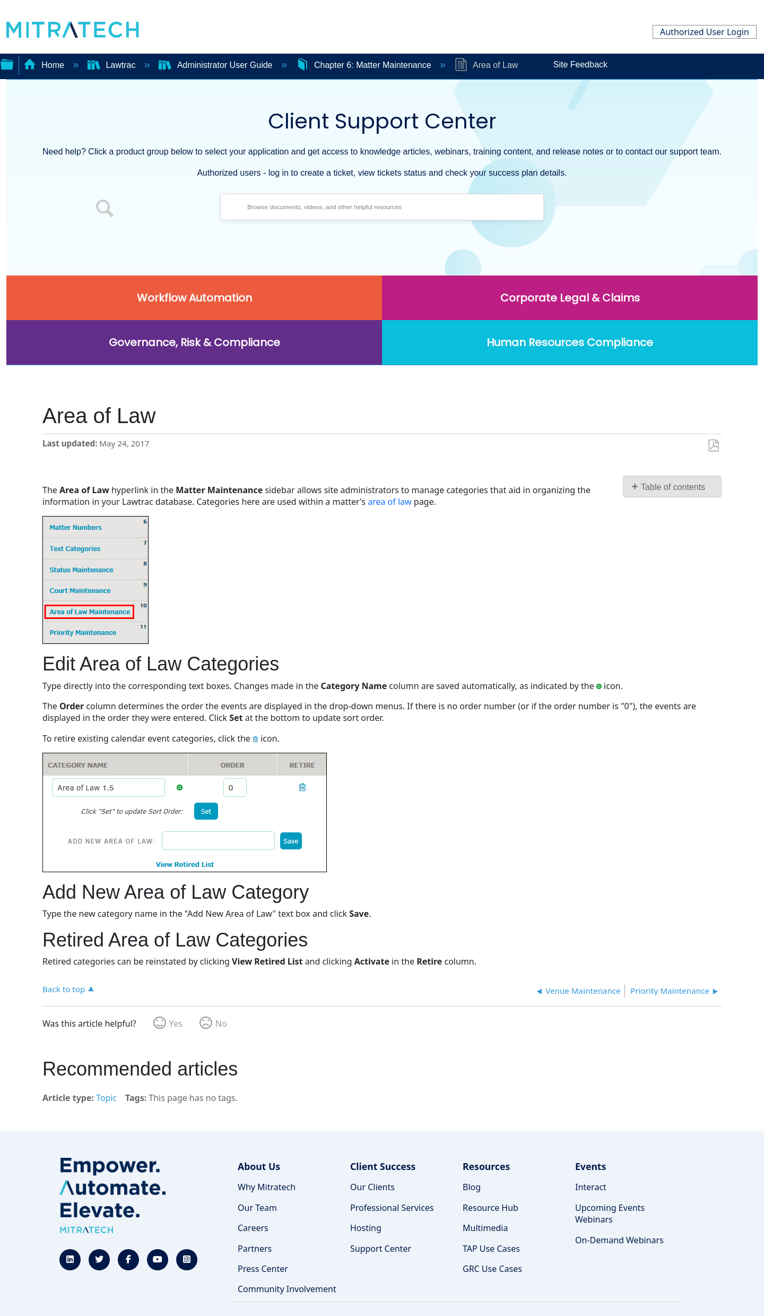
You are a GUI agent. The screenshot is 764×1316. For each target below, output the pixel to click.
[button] (105, 210)
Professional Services (392, 1208)
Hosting (365, 1228)
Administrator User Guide (217, 65)
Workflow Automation (194, 297)
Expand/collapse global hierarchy (7, 63)
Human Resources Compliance (570, 342)
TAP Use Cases (491, 1248)
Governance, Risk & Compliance (194, 342)
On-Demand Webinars (619, 1240)
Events (590, 1166)
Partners (255, 1248)
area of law (389, 502)
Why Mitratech (267, 1187)
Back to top (63, 989)
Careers (253, 1228)
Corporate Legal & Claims (570, 297)
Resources (486, 1166)
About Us (259, 1166)
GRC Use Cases (492, 1269)
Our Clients (372, 1187)
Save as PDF (713, 446)
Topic (106, 1098)
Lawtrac (113, 65)
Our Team (257, 1208)
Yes (176, 1023)
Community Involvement (287, 1289)
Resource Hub (490, 1208)
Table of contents (673, 487)
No (221, 1023)
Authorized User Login (704, 32)
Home (45, 65)
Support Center (380, 1248)
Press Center (263, 1269)
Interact (590, 1187)
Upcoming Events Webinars (610, 1213)
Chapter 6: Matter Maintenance (364, 65)
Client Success (382, 1166)
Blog (472, 1187)
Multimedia (485, 1228)
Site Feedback (580, 64)
